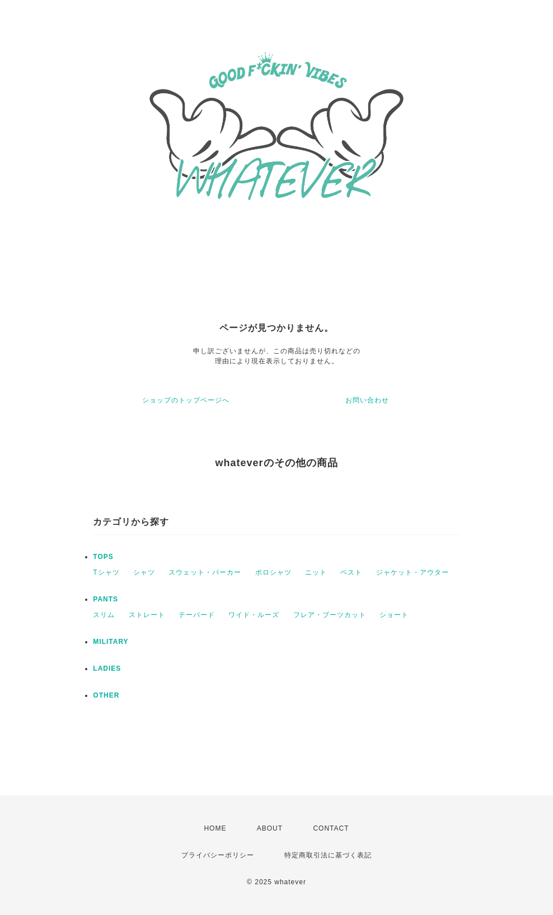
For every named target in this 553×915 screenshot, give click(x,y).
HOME (215, 828)
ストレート (147, 615)
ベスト (351, 572)
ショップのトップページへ (185, 400)
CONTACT (331, 828)
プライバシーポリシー (217, 855)
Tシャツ (106, 572)
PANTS (105, 599)
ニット (316, 572)
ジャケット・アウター (412, 572)
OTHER (106, 695)
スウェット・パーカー (204, 572)
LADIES (107, 668)
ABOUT (270, 828)
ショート (394, 615)
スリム (104, 615)
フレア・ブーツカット (329, 615)
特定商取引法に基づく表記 (328, 855)
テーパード (197, 615)
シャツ (144, 572)
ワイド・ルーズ (253, 615)
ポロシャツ (273, 572)
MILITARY (110, 642)
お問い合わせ (367, 400)
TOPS (103, 557)
